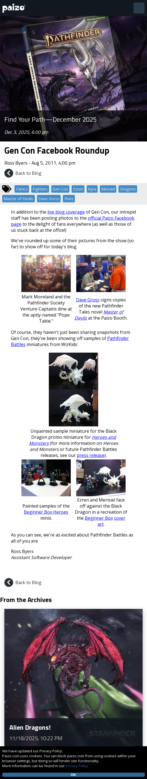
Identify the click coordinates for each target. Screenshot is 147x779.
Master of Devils (18, 198)
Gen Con (60, 189)
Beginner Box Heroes (46, 512)
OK (73, 775)
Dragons (128, 189)
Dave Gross (48, 198)
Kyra (92, 189)
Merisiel (108, 189)
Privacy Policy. (77, 765)
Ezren (78, 189)
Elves (69, 198)
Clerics (22, 189)
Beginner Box (99, 518)
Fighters (40, 189)
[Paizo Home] (15, 8)
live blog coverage (66, 212)
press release (90, 455)
